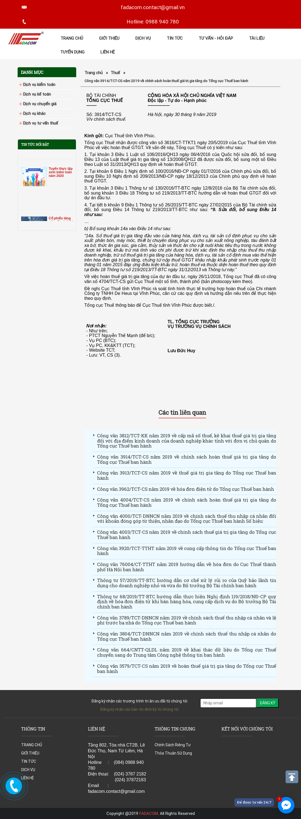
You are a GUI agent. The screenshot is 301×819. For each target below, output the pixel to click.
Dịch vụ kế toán (37, 94)
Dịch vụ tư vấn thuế (40, 123)
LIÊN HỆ (107, 52)
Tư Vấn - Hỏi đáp (216, 38)
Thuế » (118, 72)
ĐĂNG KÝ (267, 703)
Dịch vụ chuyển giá (39, 103)
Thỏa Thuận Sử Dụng (173, 753)
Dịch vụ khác (34, 113)
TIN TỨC (175, 38)
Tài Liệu (256, 38)
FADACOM (148, 813)
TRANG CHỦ (72, 38)
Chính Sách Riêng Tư (173, 744)
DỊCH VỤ (143, 38)
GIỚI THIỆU (109, 38)
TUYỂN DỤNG (72, 52)
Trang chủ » (96, 72)
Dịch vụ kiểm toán (39, 84)
